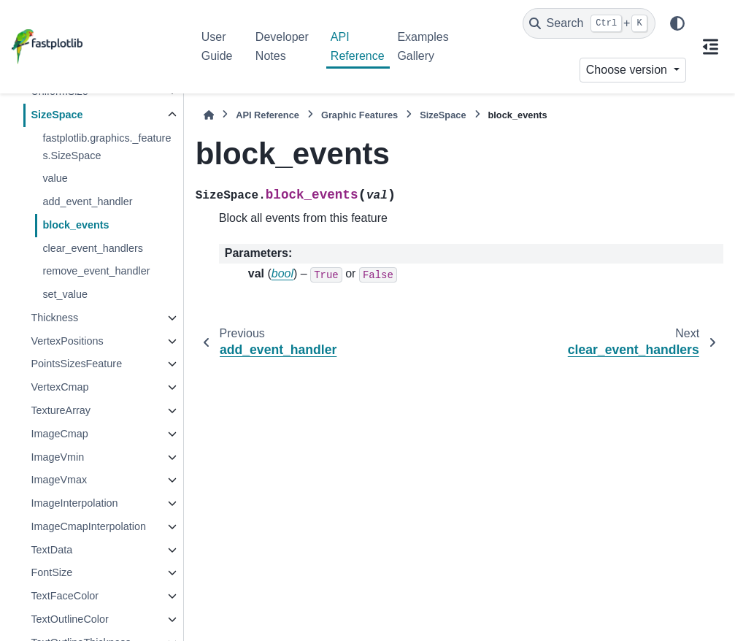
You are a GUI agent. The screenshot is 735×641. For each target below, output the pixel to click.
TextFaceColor (65, 596)
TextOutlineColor (69, 619)
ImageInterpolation (74, 503)
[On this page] (711, 46)
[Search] (589, 23)
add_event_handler (87, 201)
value (54, 178)
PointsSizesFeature (76, 363)
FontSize (51, 572)
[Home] (209, 115)
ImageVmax (59, 479)
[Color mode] (677, 23)
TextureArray (61, 410)
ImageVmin (57, 457)
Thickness (54, 317)
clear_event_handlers (92, 248)
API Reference (358, 46)
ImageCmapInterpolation (88, 526)
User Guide (217, 46)
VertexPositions (67, 341)
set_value (65, 294)
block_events (75, 225)
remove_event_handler (96, 271)
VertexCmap (59, 387)
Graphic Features (359, 115)
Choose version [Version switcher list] (628, 70)
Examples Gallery (422, 46)
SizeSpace (56, 114)
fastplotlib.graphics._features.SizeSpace (106, 146)
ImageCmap (59, 434)
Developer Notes (282, 46)
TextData (51, 550)
